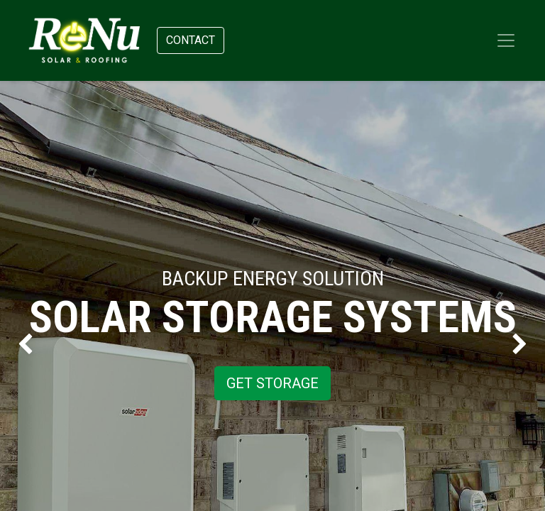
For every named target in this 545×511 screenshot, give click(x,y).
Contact (190, 40)
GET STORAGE (272, 383)
